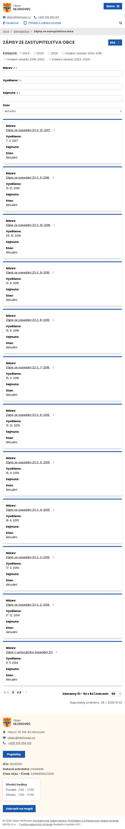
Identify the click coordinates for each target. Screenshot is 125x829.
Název (9, 68)
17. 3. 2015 (12, 568)
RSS (115, 43)
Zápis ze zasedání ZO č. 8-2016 (30, 320)
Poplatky (14, 754)
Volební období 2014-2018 (83, 53)
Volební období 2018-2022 (26, 59)
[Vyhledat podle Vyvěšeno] (62, 86)
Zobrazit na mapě (19, 809)
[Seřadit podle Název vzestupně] (16, 67)
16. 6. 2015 (12, 520)
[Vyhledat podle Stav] (62, 111)
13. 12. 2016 (13, 188)
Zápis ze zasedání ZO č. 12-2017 (31, 130)
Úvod (6, 31)
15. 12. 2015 (13, 425)
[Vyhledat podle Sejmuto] (62, 98)
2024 (26, 53)
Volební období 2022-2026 (71, 59)
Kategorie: (10, 53)
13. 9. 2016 (12, 283)
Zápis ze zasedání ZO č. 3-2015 (30, 557)
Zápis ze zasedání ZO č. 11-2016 (30, 178)
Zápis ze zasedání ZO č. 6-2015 (30, 415)
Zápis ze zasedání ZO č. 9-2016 (30, 273)
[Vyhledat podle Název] (62, 73)
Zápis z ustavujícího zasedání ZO (32, 652)
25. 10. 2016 (13, 236)
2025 (40, 53)
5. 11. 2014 (12, 663)
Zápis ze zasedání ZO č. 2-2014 (30, 605)
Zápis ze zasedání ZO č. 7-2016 (30, 367)
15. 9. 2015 (12, 473)
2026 (54, 53)
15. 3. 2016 (12, 378)
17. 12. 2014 (13, 615)
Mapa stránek (110, 821)
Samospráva (21, 31)
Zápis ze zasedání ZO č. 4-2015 (31, 510)
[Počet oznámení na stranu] (115, 693)
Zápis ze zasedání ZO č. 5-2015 (31, 462)
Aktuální (11, 157)
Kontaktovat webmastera (50, 821)
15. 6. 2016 (12, 331)
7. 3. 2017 (12, 141)
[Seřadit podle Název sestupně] (16, 68)
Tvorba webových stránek (35, 824)
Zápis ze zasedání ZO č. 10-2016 (31, 225)
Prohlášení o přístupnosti (84, 821)
